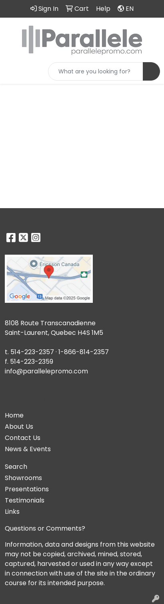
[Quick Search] (95, 71)
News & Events (28, 449)
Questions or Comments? (45, 528)
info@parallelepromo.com (46, 371)
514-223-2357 (32, 352)
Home (14, 415)
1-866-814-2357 (83, 352)
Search (16, 466)
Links (12, 511)
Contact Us (22, 437)
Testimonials (24, 500)
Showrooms (23, 477)
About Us (19, 426)
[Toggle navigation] (12, 71)
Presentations (27, 489)
